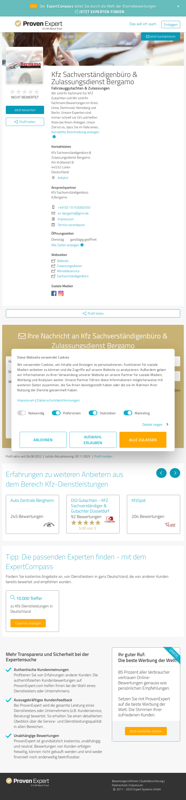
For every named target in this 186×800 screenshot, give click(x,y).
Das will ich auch (143, 23)
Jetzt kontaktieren (160, 36)
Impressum (28, 400)
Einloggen (171, 24)
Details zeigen (150, 424)
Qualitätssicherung (151, 781)
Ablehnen (43, 439)
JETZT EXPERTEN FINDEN (99, 11)
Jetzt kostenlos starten (146, 731)
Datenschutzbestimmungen (60, 400)
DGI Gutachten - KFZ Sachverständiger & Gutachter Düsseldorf (90, 505)
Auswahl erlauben (93, 439)
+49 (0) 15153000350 (74, 207)
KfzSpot (139, 500)
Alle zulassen (143, 439)
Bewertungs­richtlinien (125, 781)
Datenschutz (119, 785)
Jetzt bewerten (25, 109)
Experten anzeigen (28, 623)
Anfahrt (63, 177)
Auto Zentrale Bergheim (32, 500)
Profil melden (103, 456)
